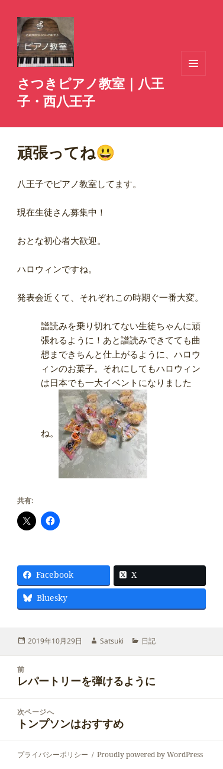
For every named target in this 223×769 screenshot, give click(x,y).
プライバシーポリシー (52, 754)
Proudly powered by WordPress (150, 754)
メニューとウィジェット (193, 75)
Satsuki (112, 641)
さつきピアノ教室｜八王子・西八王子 (90, 92)
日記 (148, 641)
